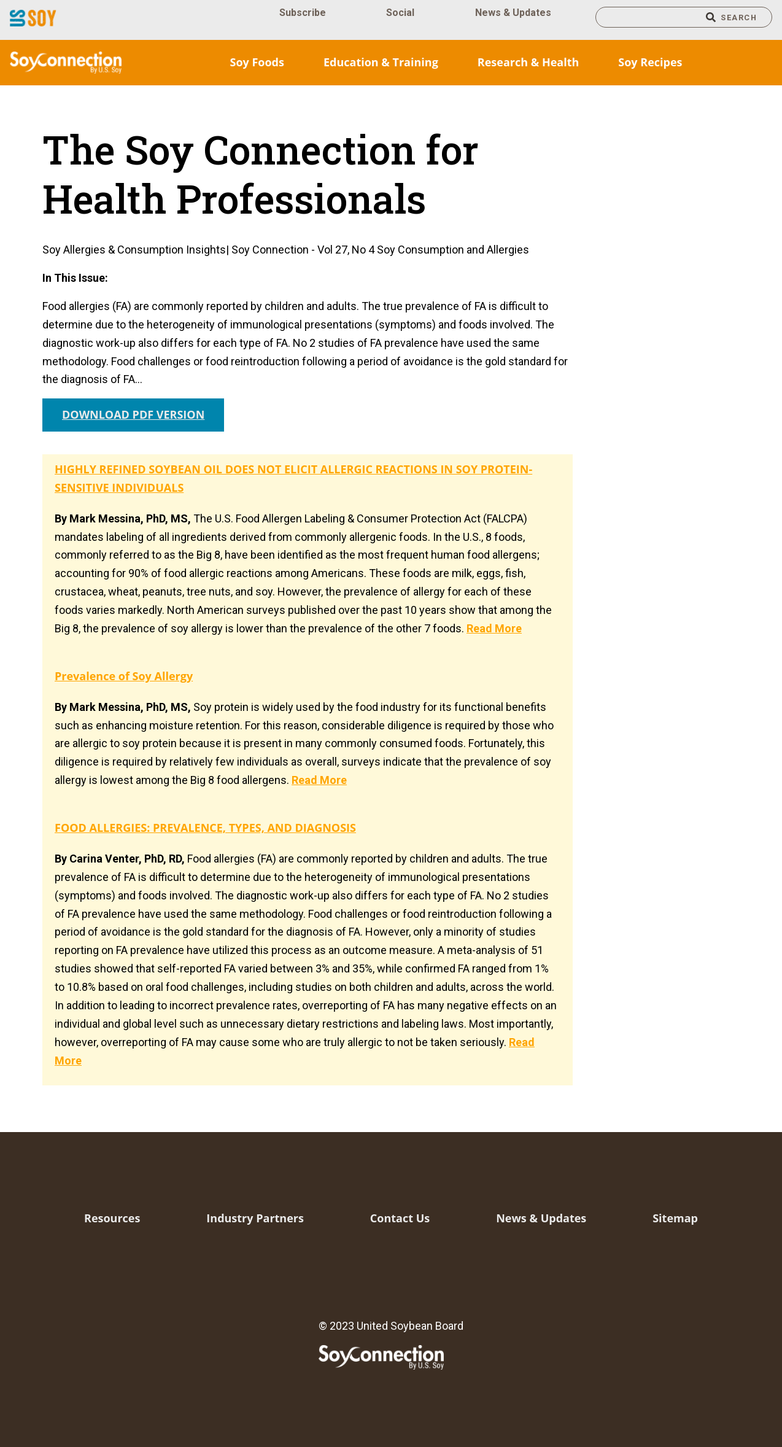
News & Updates (513, 12)
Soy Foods (257, 62)
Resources (112, 1218)
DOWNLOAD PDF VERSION (133, 414)
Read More (494, 628)
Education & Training (380, 62)
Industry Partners (255, 1218)
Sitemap (675, 1218)
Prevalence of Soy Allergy (124, 676)
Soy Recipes (650, 62)
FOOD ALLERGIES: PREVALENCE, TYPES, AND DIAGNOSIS (205, 827)
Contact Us (400, 1218)
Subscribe (302, 12)
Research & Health (528, 62)
